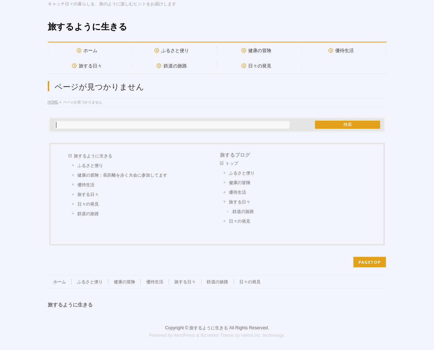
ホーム (59, 281)
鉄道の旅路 (88, 213)
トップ (231, 163)
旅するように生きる (87, 26)
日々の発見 (88, 204)
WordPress (184, 335)
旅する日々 (88, 194)
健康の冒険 (239, 182)
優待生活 (86, 184)
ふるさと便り (90, 165)
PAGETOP (369, 262)
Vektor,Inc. (251, 335)
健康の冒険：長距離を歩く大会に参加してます (122, 175)
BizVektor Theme (217, 335)
